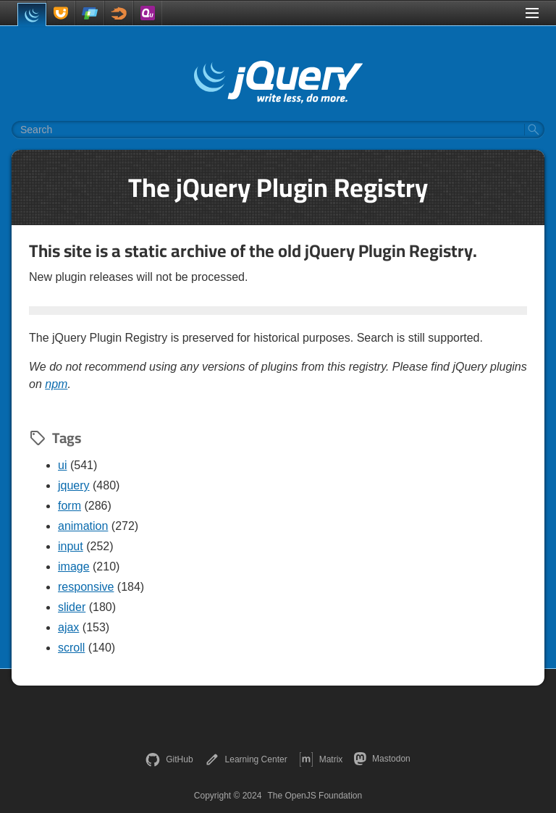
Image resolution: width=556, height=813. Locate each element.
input (70, 546)
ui (62, 465)
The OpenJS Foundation (314, 796)
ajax (68, 627)
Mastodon (382, 758)
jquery (74, 485)
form (69, 506)
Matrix (321, 759)
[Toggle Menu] (532, 13)
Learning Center (246, 759)
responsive (86, 587)
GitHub (169, 759)
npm (56, 384)
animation (83, 526)
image (74, 566)
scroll (71, 647)
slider (71, 607)
